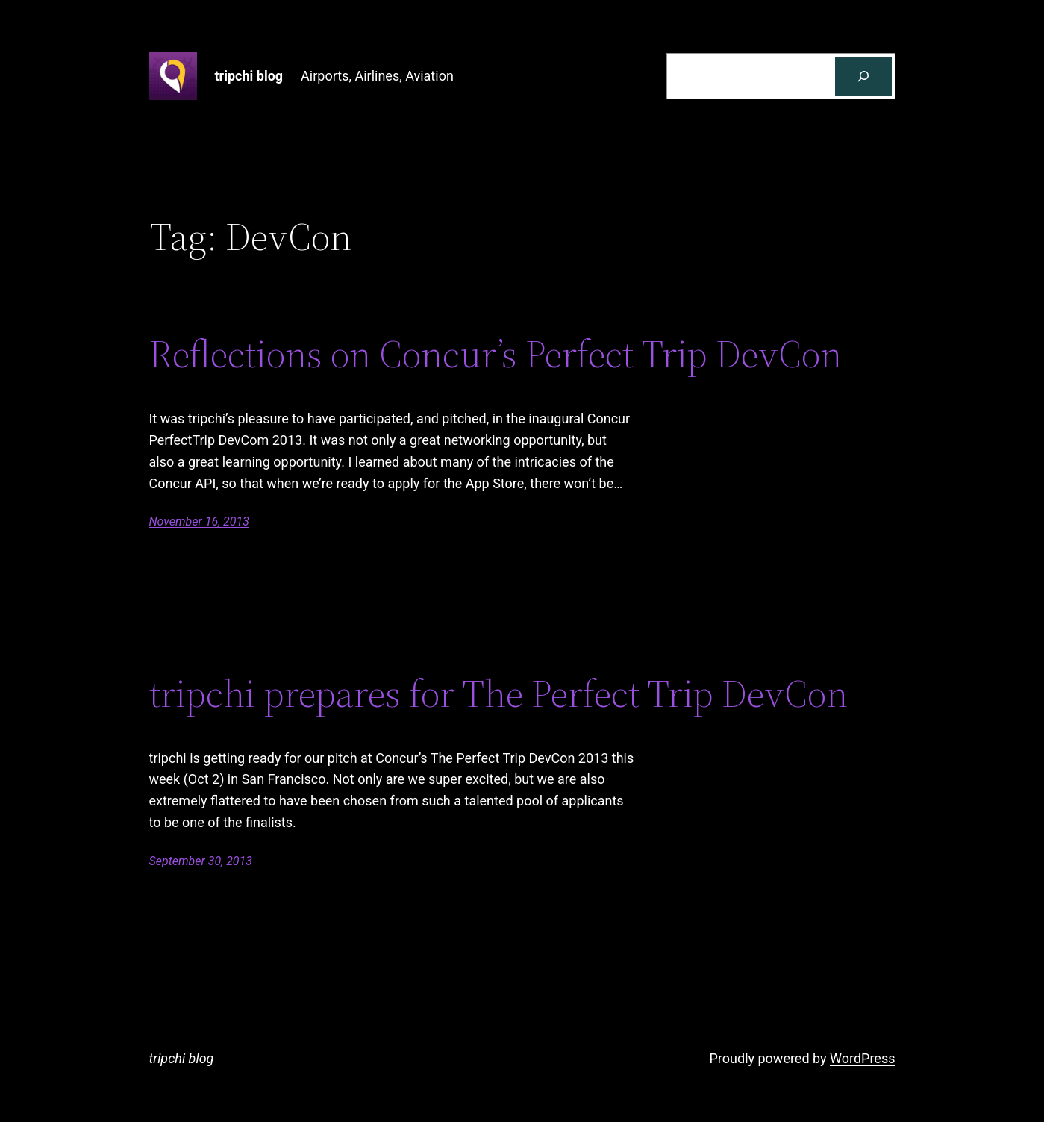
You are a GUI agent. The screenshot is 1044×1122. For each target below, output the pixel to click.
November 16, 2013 (199, 521)
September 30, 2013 (201, 861)
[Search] (863, 76)
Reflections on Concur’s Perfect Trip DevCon (495, 353)
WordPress (862, 1058)
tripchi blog (249, 76)
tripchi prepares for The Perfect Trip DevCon (498, 693)
